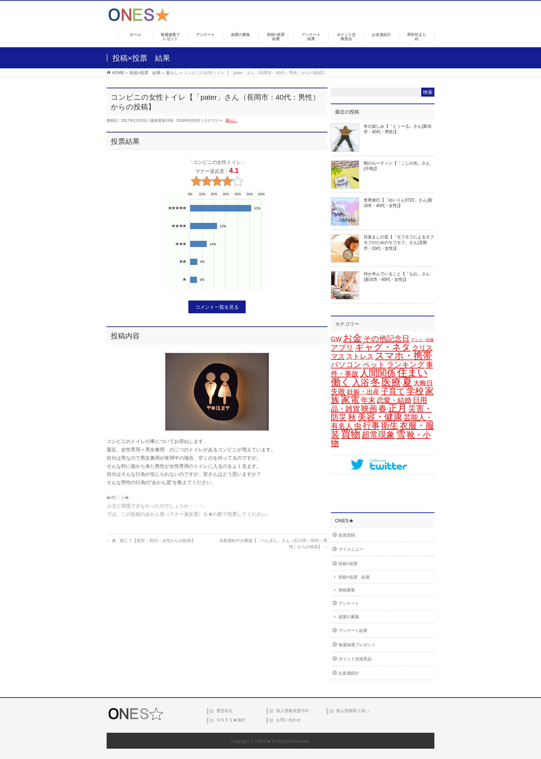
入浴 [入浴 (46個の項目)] (360, 382)
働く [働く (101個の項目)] (341, 381)
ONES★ (263, 741)
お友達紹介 (348, 673)
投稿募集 (346, 590)
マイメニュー (350, 549)
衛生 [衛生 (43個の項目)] (389, 425)
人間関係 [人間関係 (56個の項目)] (378, 373)
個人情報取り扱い (352, 710)
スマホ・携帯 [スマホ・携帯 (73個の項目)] (403, 356)
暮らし (231, 120)
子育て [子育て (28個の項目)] (393, 391)
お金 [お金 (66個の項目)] (352, 338)
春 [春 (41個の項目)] (382, 408)
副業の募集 (348, 616)
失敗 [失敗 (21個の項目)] (338, 391)
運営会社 (224, 710)
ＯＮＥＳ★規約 (230, 720)
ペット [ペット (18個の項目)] (374, 364)
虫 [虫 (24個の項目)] (358, 426)
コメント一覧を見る (217, 307)
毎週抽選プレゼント (357, 644)
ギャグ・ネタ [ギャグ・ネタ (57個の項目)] (383, 347)
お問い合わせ (288, 720)
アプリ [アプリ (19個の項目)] (342, 348)
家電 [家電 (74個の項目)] (350, 399)
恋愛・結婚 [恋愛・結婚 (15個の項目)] (394, 400)
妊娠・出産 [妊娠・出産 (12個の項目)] (363, 391)
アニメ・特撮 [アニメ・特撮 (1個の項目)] (422, 340)
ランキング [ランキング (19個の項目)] (406, 364)
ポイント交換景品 (355, 659)
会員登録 (346, 535)
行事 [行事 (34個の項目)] (371, 425)
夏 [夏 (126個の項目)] (407, 381)
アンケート (348, 603)
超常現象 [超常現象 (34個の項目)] (378, 434)
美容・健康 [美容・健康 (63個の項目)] (379, 417)
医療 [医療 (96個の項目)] (391, 381)
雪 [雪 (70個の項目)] (400, 434)
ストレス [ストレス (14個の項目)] (360, 356)
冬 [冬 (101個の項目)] (375, 381)
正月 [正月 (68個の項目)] (397, 408)
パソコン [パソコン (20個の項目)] (346, 365)
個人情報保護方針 (292, 710)
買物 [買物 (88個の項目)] (350, 434)
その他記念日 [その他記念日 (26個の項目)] (386, 338)
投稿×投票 (347, 563)
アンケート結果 (352, 630)
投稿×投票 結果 (354, 577)
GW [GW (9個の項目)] (336, 339)
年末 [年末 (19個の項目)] (368, 400)
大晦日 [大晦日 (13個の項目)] (423, 383)
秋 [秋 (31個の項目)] (352, 417)
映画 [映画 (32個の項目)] (369, 408)
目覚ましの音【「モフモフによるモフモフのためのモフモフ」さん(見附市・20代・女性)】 (399, 242)
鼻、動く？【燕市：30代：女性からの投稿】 (151, 540)
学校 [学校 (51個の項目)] (415, 391)
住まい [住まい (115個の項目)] (412, 372)
